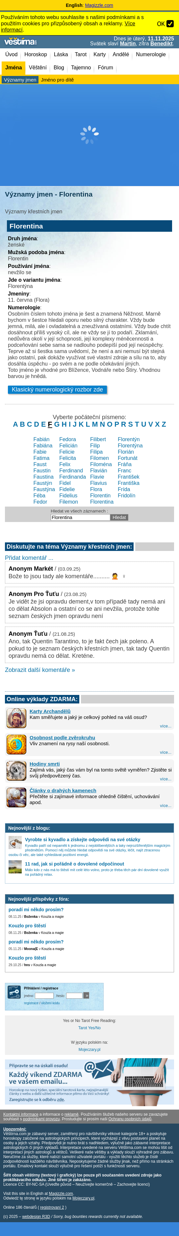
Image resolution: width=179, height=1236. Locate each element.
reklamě (71, 1114)
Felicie (66, 452)
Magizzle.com (99, 5)
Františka (129, 483)
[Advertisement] (89, 135)
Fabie (39, 452)
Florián (126, 452)
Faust (39, 464)
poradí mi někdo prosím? (36, 909)
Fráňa (125, 464)
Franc (124, 470)
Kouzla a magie (52, 916)
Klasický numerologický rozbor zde (57, 389)
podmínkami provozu (41, 1119)
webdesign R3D (36, 1216)
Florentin (100, 495)
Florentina (102, 502)
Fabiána (42, 445)
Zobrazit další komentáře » (40, 670)
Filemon (68, 502)
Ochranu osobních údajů (129, 1119)
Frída (124, 489)
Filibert (98, 439)
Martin (128, 43)
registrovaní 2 (52, 1207)
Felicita (67, 458)
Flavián (98, 470)
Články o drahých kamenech (63, 790)
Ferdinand (71, 470)
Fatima (41, 458)
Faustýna (44, 489)
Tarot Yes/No (89, 1028)
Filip (95, 445)
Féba (39, 495)
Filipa (96, 452)
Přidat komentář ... (29, 558)
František (129, 477)
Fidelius (68, 495)
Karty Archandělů (50, 711)
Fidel (65, 483)
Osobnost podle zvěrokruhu (62, 737)
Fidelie (67, 489)
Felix (64, 464)
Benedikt (161, 43)
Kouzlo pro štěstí (27, 925)
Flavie (97, 477)
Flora (96, 489)
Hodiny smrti (45, 764)
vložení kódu (50, 1003)
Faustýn (42, 483)
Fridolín (126, 495)
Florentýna (130, 445)
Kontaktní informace (20, 1114)
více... (165, 726)
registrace (31, 1003)
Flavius (98, 483)
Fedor (40, 502)
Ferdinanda (72, 477)
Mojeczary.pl (89, 1049)
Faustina (43, 477)
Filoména (101, 464)
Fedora (67, 439)
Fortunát (128, 458)
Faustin (41, 470)
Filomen (99, 458)
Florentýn (129, 439)
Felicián (68, 445)
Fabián (41, 439)
